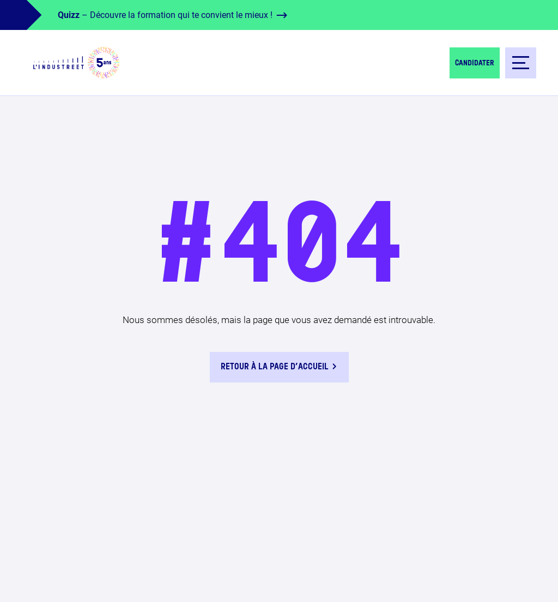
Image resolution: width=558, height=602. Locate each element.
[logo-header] (76, 62)
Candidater (474, 63)
